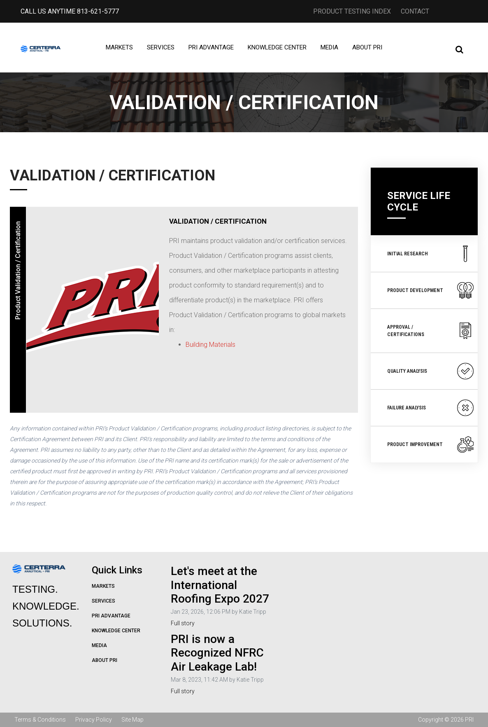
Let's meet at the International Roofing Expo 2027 (220, 584)
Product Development (430, 290)
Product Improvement (430, 444)
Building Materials (211, 344)
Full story (183, 623)
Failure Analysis (430, 408)
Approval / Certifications (430, 331)
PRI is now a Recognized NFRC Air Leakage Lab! (217, 652)
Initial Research (430, 253)
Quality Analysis (430, 371)
